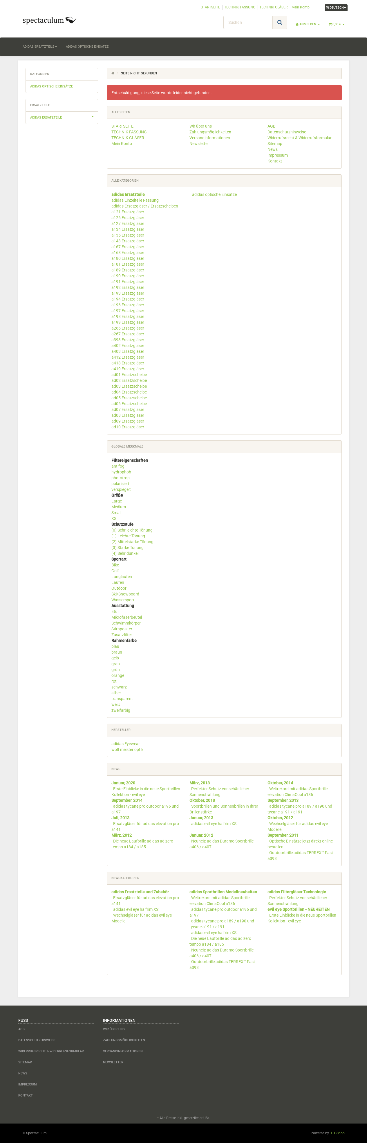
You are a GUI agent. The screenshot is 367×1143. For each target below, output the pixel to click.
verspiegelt (121, 489)
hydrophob (121, 472)
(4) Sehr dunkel (124, 553)
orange (117, 675)
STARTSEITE (210, 7)
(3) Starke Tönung (127, 547)
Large (116, 501)
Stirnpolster (121, 629)
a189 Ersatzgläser (127, 270)
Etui (114, 611)
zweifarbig (120, 710)
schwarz (119, 687)
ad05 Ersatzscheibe (129, 398)
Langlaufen (121, 576)
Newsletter (199, 143)
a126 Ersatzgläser (127, 217)
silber (116, 693)
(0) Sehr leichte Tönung (132, 530)
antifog (117, 466)
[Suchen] (248, 22)
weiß (115, 704)
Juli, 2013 (120, 817)
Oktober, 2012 (280, 817)
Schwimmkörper (126, 623)
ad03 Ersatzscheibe (129, 386)
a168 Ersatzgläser (127, 252)
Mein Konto (301, 7)
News (272, 149)
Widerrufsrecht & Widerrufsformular (299, 137)
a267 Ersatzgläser (127, 334)
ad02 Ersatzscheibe (129, 380)
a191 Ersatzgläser (127, 281)
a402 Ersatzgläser (127, 345)
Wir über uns (200, 126)
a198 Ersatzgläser (127, 316)
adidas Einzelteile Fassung (135, 200)
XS (113, 518)
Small (116, 512)
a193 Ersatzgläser (127, 293)
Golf (115, 570)
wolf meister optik (127, 749)
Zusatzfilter (121, 634)
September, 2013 (283, 800)
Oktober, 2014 (280, 783)
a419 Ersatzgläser (127, 368)
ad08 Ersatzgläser (127, 415)
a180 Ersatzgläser (127, 258)
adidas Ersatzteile (40, 47)
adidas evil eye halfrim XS (213, 823)
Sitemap (274, 143)
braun (116, 652)
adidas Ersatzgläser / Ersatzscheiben (144, 206)
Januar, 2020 (123, 783)
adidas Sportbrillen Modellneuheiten (223, 892)
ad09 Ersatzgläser (127, 421)
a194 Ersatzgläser (127, 299)
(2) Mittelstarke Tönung (132, 541)
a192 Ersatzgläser (127, 287)
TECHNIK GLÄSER (273, 7)
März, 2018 (199, 783)
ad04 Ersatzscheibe (129, 392)
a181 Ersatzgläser (127, 264)
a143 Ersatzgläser (127, 241)
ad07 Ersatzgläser (127, 409)
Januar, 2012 (201, 835)
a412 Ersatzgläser (127, 357)
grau (115, 663)
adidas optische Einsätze (87, 47)
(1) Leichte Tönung (128, 536)
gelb (115, 658)
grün (115, 669)
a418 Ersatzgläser (127, 363)
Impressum (277, 155)
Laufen (117, 582)
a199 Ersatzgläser (127, 322)
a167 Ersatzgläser (127, 246)
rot (114, 681)
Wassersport (122, 600)
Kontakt (274, 161)
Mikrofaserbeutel (126, 617)
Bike (115, 565)
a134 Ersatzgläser (127, 229)
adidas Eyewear (125, 743)
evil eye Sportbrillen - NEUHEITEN (298, 909)
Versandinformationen (209, 137)
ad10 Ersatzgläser (127, 427)
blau (115, 646)
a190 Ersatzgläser (127, 275)
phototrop (120, 477)
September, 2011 (283, 835)
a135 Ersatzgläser (127, 235)
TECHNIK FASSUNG (239, 7)
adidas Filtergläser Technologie (296, 892)
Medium (118, 507)
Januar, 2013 (201, 817)
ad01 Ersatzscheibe (129, 374)
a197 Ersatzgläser (127, 310)
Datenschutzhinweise (286, 132)
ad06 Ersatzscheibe (129, 403)
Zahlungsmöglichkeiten (210, 132)
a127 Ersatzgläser (127, 223)
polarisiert (120, 483)
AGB (271, 126)
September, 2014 (126, 800)
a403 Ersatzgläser (127, 351)
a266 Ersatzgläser (127, 328)
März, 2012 (121, 835)
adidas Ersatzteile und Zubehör (140, 892)
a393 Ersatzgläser (127, 339)
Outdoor (118, 588)
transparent (122, 698)
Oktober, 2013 (202, 800)
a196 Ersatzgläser (127, 305)
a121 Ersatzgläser (127, 212)
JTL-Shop (337, 1133)
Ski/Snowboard (125, 594)
